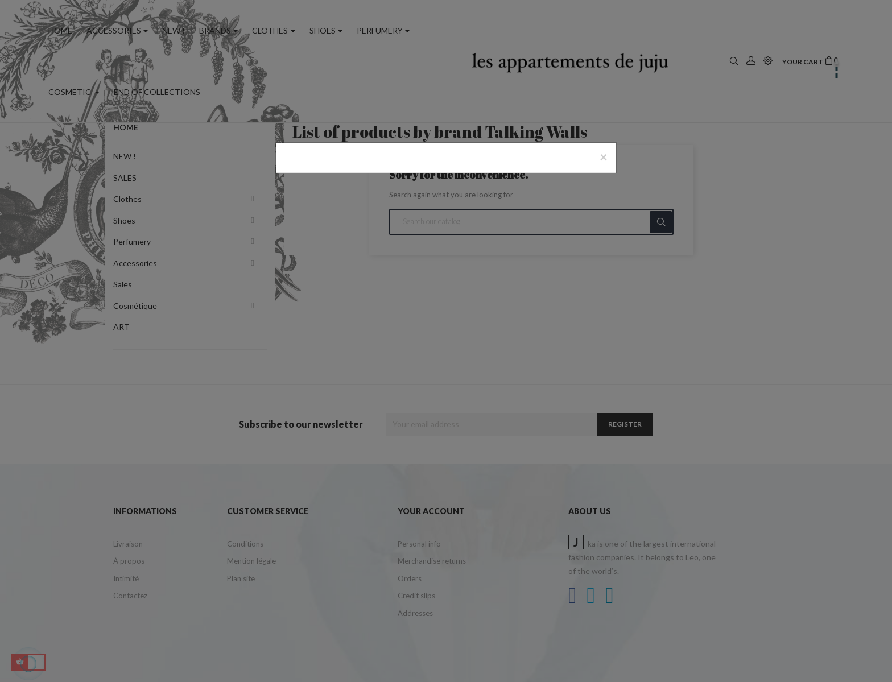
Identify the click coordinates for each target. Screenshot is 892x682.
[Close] (604, 157)
